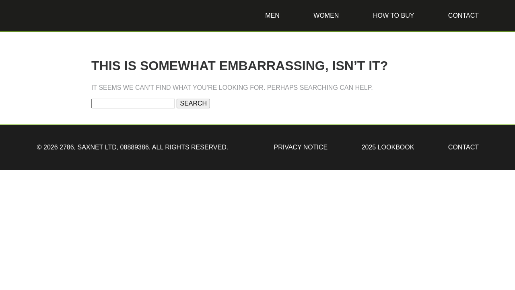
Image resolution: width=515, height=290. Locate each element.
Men (272, 15)
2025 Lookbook (388, 147)
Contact (463, 15)
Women (326, 15)
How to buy (393, 15)
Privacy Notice (301, 147)
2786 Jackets (55, 34)
